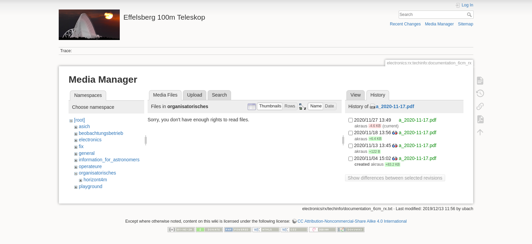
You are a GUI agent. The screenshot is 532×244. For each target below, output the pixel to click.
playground (90, 186)
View (355, 95)
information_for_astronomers (109, 159)
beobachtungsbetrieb (101, 133)
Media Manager (439, 24)
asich (84, 126)
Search (470, 14)
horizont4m (95, 179)
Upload (194, 95)
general (87, 153)
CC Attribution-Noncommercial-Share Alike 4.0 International (352, 221)
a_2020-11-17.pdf (395, 106)
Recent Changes (405, 24)
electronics (90, 139)
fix (81, 146)
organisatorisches (97, 173)
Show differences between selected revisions (395, 178)
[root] (79, 120)
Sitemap (465, 24)
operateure (90, 166)
